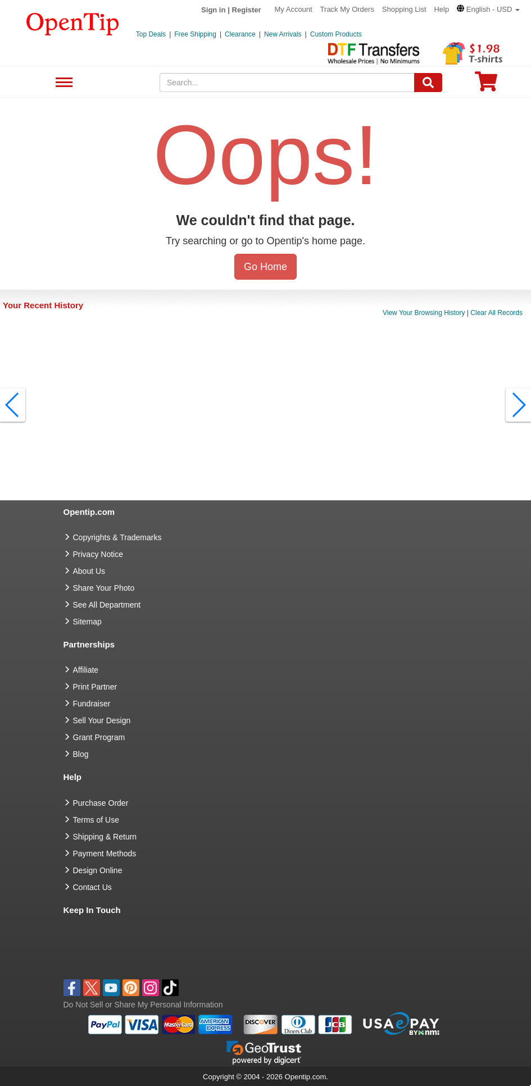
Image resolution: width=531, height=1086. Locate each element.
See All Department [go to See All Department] (107, 604)
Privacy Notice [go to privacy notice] (98, 554)
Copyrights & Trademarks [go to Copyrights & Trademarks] (117, 537)
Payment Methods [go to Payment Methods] (105, 853)
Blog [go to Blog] (81, 754)
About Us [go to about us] (89, 571)
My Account (293, 9)
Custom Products (336, 34)
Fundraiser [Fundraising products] (92, 703)
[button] (488, 9)
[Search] (428, 82)
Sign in (213, 10)
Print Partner (95, 686)
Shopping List (404, 9)
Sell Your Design (102, 720)
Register (246, 10)
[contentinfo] (72, 23)
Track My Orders (347, 9)
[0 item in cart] (486, 85)
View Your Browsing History (424, 313)
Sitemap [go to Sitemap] (87, 621)
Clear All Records (496, 313)
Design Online (97, 870)
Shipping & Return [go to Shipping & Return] (105, 836)
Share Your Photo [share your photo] (104, 587)
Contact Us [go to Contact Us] (92, 887)
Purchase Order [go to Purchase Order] (101, 802)
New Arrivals (283, 34)
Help (441, 9)
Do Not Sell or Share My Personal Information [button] (143, 1004)
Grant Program (99, 737)
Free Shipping (195, 34)
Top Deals (151, 34)
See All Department (62, 83)
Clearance (240, 34)
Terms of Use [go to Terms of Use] (96, 819)
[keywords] (287, 82)
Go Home (265, 266)
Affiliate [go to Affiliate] (86, 669)
